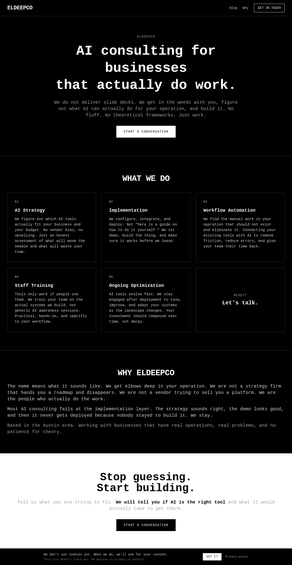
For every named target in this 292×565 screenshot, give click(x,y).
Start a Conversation (146, 132)
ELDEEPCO (19, 8)
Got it (212, 556)
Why (245, 8)
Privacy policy (236, 556)
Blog (233, 8)
